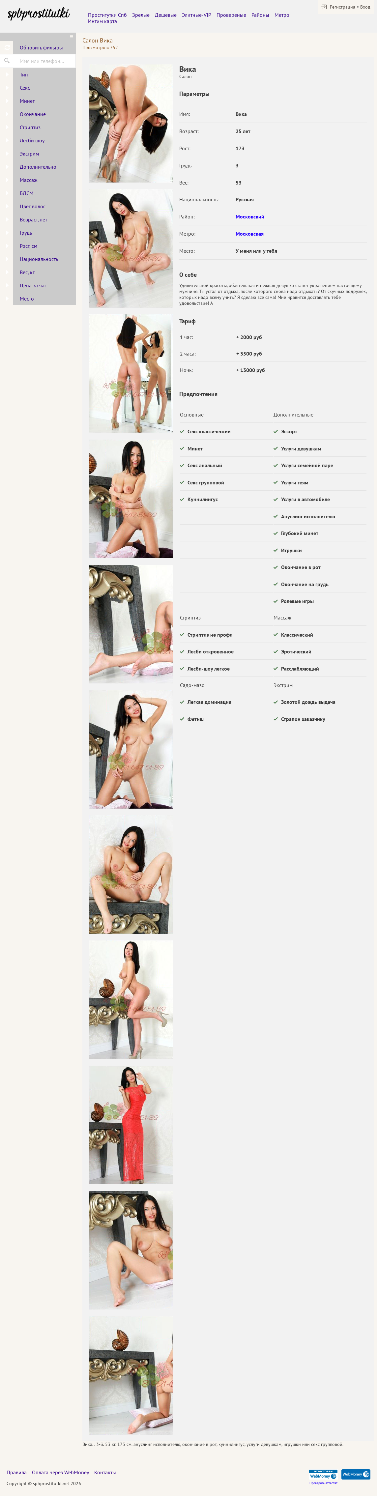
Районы (260, 15)
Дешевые (166, 15)
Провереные (231, 15)
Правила (17, 1472)
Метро (282, 15)
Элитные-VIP (196, 15)
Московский (250, 216)
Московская (250, 233)
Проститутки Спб (107, 15)
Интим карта (102, 21)
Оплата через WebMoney (60, 1472)
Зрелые (141, 15)
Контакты (105, 1472)
